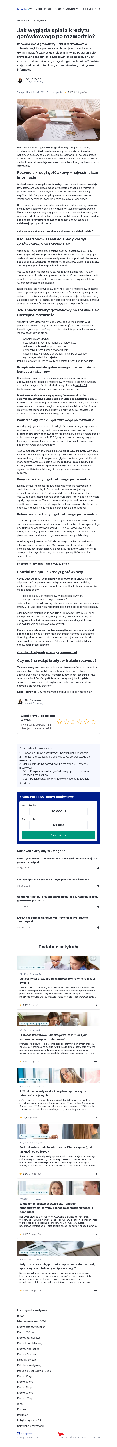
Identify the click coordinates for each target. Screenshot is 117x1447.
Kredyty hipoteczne (28, 1348)
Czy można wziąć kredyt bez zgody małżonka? (65, 691)
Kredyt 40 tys (25, 1387)
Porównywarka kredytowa (32, 1310)
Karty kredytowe (26, 1359)
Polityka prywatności (29, 1420)
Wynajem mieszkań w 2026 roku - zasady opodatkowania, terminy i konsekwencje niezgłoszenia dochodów (56, 1208)
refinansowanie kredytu (36, 346)
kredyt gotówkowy (57, 147)
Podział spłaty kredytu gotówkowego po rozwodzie (59, 778)
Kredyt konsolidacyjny (29, 1343)
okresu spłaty (85, 524)
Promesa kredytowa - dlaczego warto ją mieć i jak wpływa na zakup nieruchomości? (53, 1037)
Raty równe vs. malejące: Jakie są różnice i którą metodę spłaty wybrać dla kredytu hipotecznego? (58, 1266)
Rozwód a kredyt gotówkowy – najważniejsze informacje (55, 752)
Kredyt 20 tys (25, 1376)
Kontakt (21, 1409)
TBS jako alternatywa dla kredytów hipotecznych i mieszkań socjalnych (53, 1093)
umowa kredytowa (54, 258)
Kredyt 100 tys (25, 1398)
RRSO (20, 1315)
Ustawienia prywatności (30, 1425)
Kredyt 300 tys (25, 1332)
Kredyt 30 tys (25, 1381)
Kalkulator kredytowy (29, 1365)
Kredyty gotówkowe (28, 1337)
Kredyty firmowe (26, 1354)
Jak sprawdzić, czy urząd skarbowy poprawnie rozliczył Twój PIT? (57, 980)
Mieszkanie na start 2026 (31, 1321)
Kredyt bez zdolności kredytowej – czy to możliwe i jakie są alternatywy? (52, 919)
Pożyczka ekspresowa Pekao (34, 1370)
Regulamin (22, 1414)
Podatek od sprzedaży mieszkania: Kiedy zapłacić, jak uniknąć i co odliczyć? (56, 1149)
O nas (20, 1403)
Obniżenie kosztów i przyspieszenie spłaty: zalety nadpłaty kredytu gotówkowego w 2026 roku (57, 898)
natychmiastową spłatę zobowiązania (44, 353)
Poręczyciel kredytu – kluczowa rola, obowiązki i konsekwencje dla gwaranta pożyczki (57, 860)
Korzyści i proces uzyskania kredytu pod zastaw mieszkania (53, 879)
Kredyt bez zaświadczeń (31, 1326)
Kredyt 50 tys (25, 1392)
